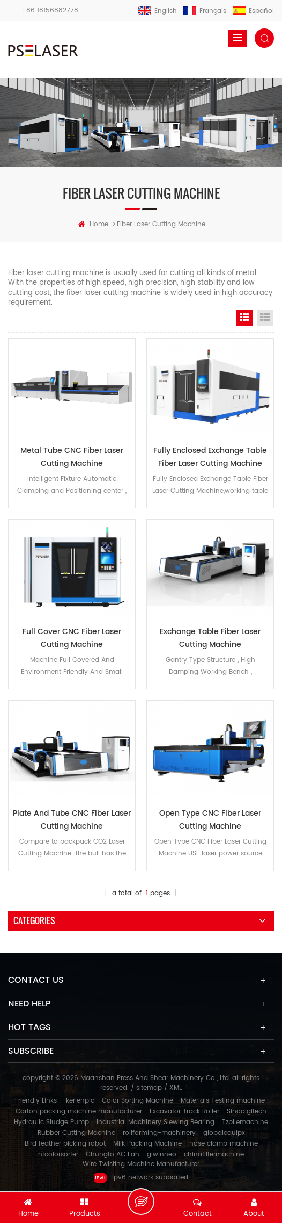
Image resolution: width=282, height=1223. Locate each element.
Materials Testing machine (223, 1100)
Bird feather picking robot (65, 1143)
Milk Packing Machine (147, 1143)
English (157, 11)
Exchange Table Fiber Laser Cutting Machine (210, 638)
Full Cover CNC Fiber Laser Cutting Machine (72, 638)
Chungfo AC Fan (112, 1154)
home (93, 224)
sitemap (149, 1088)
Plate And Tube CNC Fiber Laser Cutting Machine (72, 819)
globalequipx (224, 1133)
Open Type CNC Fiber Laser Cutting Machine (210, 819)
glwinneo (161, 1154)
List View (265, 318)
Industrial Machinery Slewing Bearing (155, 1122)
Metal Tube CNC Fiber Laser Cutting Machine (71, 457)
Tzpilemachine (245, 1122)
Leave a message (141, 1201)
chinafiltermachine (214, 1154)
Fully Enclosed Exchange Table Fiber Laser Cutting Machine (210, 457)
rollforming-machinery (159, 1133)
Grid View (244, 318)
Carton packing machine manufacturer (79, 1111)
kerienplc (80, 1100)
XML (175, 1088)
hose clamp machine (223, 1143)
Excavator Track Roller (184, 1111)
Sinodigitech (246, 1111)
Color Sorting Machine (137, 1100)
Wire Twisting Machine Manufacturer (141, 1164)
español (253, 11)
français (204, 11)
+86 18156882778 (49, 10)
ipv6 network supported (141, 1178)
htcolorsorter (58, 1154)
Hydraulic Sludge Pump (51, 1122)
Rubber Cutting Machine (76, 1133)
